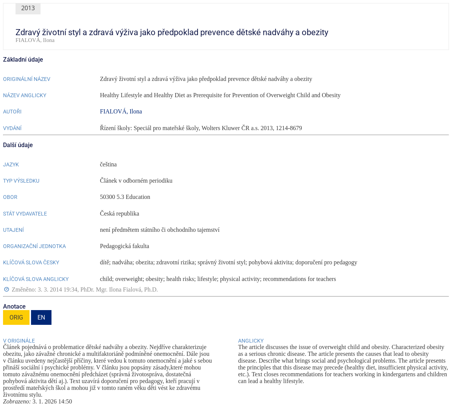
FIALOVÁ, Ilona (121, 111)
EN (41, 317)
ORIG (16, 317)
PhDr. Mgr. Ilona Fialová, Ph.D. (119, 289)
